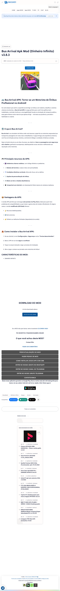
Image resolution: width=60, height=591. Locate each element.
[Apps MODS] (28, 10)
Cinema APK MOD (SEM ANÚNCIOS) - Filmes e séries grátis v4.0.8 (31, 448)
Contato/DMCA (38, 578)
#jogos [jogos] (23, 395)
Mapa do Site (45, 578)
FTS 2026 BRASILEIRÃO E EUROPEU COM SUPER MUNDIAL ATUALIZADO (30, 487)
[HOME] (13, 10)
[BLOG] (46, 10)
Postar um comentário (30, 409)
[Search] (55, 2)
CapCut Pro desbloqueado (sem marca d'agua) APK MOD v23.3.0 (30, 495)
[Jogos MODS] (20, 10)
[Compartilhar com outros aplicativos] (38, 399)
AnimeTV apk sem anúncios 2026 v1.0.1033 (30, 479)
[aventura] (35, 507)
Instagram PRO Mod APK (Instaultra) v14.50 (28, 519)
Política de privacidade (27, 578)
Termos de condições (16, 578)
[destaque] (34, 468)
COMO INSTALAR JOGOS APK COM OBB (30, 361)
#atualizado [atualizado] (5, 395)
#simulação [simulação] (35, 395)
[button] (57, 2)
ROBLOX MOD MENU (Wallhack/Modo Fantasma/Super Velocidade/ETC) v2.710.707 (30, 511)
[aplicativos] (30, 444)
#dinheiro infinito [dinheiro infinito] (15, 395)
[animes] (29, 476)
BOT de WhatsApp (41, 16)
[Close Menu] (56, 16)
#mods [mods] (28, 395)
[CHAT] (42, 10)
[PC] (38, 10)
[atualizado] (35, 444)
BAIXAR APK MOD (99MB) (30, 314)
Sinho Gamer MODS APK (31, 576)
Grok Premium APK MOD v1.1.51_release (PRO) (28, 456)
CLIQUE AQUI (50, 16)
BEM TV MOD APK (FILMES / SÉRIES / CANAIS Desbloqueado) (30, 503)
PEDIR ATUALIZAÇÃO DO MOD (30, 352)
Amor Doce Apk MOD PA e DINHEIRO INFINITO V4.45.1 (28, 471)
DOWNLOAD (30, 68)
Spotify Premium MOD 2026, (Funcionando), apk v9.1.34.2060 (30, 464)
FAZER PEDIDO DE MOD (30, 356)
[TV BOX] (34, 10)
